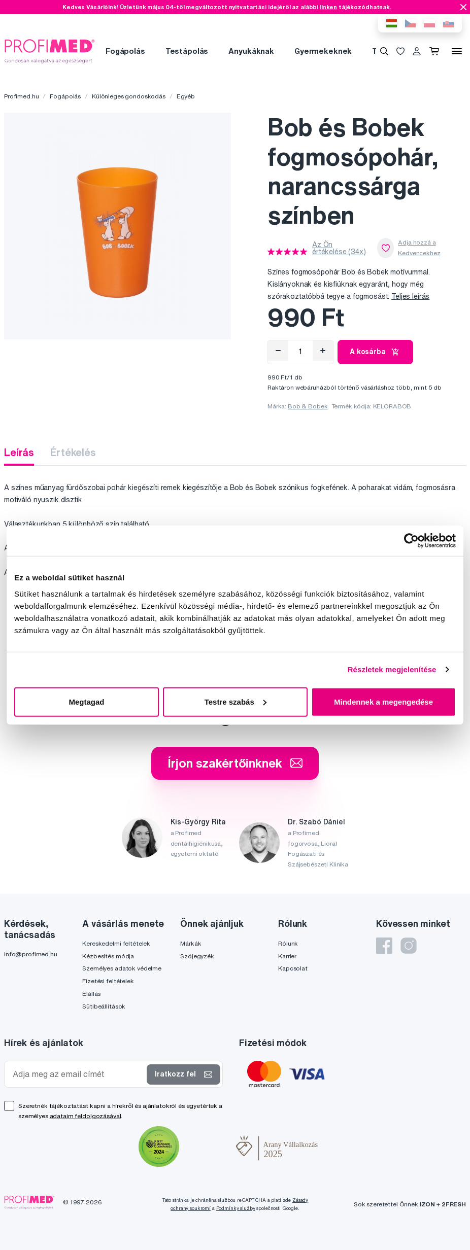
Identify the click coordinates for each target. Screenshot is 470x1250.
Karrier (287, 956)
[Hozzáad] (323, 350)
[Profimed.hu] (49, 50)
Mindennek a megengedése (383, 701)
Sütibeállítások (103, 1006)
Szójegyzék (197, 956)
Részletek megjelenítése (392, 669)
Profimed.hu (21, 96)
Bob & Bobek (307, 406)
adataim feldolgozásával (85, 1116)
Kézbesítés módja (108, 956)
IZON (427, 1204)
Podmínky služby (235, 1208)
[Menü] (457, 51)
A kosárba (375, 352)
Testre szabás (235, 701)
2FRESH (454, 1204)
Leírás (19, 452)
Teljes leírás (410, 296)
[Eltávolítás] (278, 350)
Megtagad (86, 701)
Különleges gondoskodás (128, 96)
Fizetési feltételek (107, 981)
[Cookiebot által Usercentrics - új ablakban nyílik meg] (411, 540)
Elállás (91, 993)
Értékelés (73, 452)
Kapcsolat (293, 968)
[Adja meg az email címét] (78, 1074)
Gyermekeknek (323, 51)
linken (328, 7)
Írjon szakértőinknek (234, 763)
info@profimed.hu (30, 954)
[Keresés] (384, 51)
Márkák (190, 943)
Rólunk (288, 943)
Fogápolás (125, 51)
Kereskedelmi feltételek (116, 943)
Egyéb (186, 96)
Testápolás (187, 51)
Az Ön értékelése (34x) (339, 248)
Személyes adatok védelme (121, 968)
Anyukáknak (251, 51)
